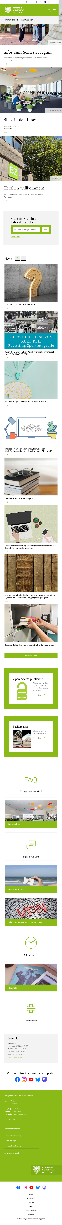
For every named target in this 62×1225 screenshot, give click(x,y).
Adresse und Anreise (12, 1153)
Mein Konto (15, 237)
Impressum (31, 1194)
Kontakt (7, 1119)
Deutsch (50, 2)
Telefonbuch (31, 2)
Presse (31, 1206)
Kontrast (27, 2)
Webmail (36, 2)
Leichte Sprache (45, 2)
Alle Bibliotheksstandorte (17, 1057)
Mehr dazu (7, 60)
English (55, 2)
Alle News (29, 655)
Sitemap (31, 1215)
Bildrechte (31, 1202)
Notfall (40, 2)
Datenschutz (31, 1198)
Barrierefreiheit (31, 1211)
